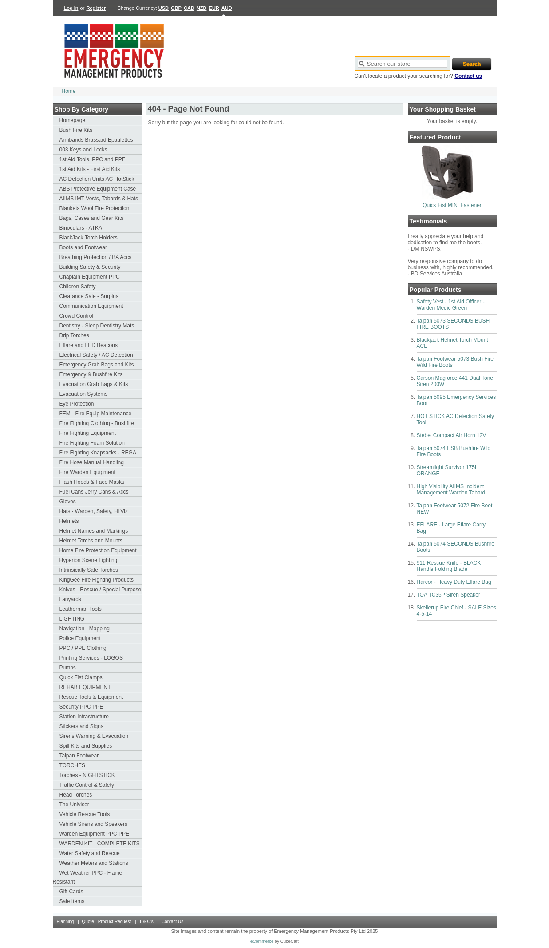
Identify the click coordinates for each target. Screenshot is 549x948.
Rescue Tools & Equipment (91, 697)
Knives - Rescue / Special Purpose (100, 589)
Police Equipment (80, 638)
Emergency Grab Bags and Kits (96, 365)
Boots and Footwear (83, 247)
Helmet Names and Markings (93, 531)
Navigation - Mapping (84, 628)
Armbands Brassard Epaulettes (96, 140)
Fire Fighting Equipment (87, 433)
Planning (65, 921)
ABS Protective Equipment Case (97, 189)
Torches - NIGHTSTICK (87, 775)
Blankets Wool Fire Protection (94, 208)
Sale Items (72, 901)
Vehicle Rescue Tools (84, 814)
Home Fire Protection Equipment (98, 550)
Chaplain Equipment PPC (89, 277)
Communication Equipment (91, 306)
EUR (214, 8)
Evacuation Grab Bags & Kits (93, 384)
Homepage (72, 120)
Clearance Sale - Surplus (88, 296)
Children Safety (77, 286)
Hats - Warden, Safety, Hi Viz (93, 511)
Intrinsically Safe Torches (88, 570)
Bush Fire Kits (76, 130)
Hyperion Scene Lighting (88, 560)
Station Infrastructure (84, 716)
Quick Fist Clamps (81, 677)
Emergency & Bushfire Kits (91, 374)
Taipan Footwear (79, 756)
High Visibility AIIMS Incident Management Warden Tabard (451, 489)
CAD (189, 8)
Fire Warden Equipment (87, 472)
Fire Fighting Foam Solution (92, 443)
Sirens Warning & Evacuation (94, 736)
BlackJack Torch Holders (88, 238)
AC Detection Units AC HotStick (96, 179)
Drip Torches (74, 335)
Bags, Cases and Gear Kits (91, 218)
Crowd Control (76, 316)
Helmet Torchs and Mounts (91, 541)
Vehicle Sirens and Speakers (93, 824)
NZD (202, 8)
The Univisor (74, 804)
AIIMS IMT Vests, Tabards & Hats (98, 198)
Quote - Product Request (106, 921)
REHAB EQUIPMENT (85, 687)
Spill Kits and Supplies (85, 746)
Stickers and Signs (81, 726)
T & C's (146, 921)
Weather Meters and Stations (93, 863)
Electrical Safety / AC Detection (96, 355)
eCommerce (261, 941)
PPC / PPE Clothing (83, 648)
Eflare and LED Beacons (88, 345)
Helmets (69, 521)
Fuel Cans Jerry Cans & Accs (94, 492)
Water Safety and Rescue (89, 853)
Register (96, 8)
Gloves (67, 501)
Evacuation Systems (83, 394)
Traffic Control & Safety (86, 785)
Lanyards (70, 599)
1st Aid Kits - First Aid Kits (89, 169)
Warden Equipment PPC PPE (94, 834)
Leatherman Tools (80, 609)
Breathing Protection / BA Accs (95, 257)
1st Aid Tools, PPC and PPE (92, 159)
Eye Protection (76, 404)
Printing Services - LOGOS (91, 658)
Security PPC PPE (81, 707)
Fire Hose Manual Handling (91, 462)
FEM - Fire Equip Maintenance (95, 413)
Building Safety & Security (90, 267)
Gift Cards (71, 891)
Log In (71, 8)
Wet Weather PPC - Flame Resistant (87, 877)
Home (69, 91)
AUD (226, 8)
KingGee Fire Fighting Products (96, 580)
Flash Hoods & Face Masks (92, 482)
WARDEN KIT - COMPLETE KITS (99, 843)
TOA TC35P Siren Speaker (448, 595)
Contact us (468, 76)
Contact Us (172, 921)
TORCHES (72, 765)
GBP (176, 8)
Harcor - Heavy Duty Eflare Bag (454, 582)
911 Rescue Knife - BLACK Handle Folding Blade (449, 566)
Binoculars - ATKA (80, 228)
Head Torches (75, 795)
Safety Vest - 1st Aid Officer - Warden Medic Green (451, 305)
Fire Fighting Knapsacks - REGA (97, 453)
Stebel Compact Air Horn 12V (451, 435)
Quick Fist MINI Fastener (452, 205)
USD (163, 8)
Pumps (67, 668)
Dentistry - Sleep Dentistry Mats (96, 326)
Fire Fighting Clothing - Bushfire (96, 423)
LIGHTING (72, 619)
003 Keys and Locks (83, 150)
